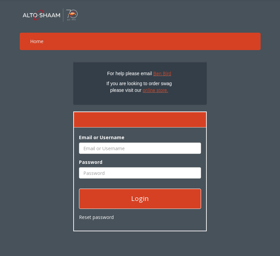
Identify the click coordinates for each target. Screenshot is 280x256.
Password (90, 162)
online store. (155, 90)
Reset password (96, 217)
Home (36, 41)
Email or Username (101, 137)
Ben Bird (162, 73)
